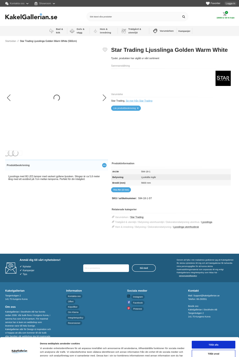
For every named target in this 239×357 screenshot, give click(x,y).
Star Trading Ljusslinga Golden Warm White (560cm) (48, 41)
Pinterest (137, 309)
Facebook (138, 303)
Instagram (138, 297)
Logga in (230, 3)
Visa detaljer (165, 351)
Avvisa (213, 344)
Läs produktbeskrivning (124, 108)
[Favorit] (105, 49)
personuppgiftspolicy (188, 276)
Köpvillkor (72, 307)
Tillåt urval (213, 335)
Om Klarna (73, 312)
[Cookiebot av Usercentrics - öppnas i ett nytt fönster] (19, 351)
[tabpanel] (56, 173)
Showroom (42, 3)
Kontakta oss (15, 3)
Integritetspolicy (75, 317)
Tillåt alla (213, 326)
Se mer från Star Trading (139, 100)
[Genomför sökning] (183, 16)
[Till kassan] (225, 15)
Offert (70, 301)
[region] (56, 165)
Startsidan (10, 41)
